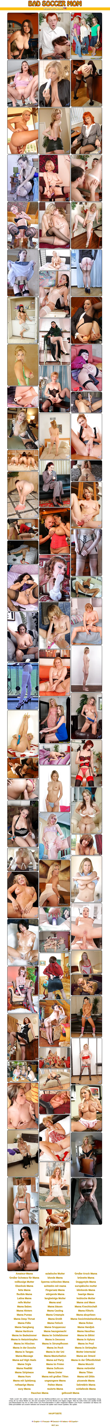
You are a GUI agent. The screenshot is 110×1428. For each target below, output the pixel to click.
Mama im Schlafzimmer (55, 1335)
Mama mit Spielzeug (24, 1380)
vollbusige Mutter (24, 1281)
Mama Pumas (24, 1314)
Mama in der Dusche (24, 1347)
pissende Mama (86, 1380)
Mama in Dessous (55, 1339)
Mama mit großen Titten (55, 1376)
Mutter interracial (85, 1351)
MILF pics (54, 1425)
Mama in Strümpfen (86, 1347)
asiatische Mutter (55, 1273)
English (36, 1421)
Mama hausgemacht (55, 1331)
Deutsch (56, 1421)
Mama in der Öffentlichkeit (86, 1360)
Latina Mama (24, 1298)
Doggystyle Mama (86, 1281)
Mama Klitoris (86, 1310)
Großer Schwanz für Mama (24, 1277)
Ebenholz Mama (24, 1286)
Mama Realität (24, 1368)
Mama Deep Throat (24, 1318)
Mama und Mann (86, 1302)
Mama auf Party (55, 1360)
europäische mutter (86, 1286)
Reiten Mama (55, 1384)
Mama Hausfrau (86, 1331)
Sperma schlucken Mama (55, 1281)
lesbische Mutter (85, 1298)
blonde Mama (55, 1277)
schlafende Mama (86, 1388)
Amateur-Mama (24, 1273)
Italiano (65, 1421)
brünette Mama (85, 1277)
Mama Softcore (55, 1368)
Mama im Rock (55, 1347)
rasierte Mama (55, 1388)
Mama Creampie (55, 1314)
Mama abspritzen (85, 1314)
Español (74, 1421)
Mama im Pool (86, 1343)
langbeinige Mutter (55, 1298)
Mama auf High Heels (24, 1360)
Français (46, 1421)
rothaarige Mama (24, 1384)
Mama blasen (55, 1306)
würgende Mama (55, 1294)
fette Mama (24, 1290)
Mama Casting (55, 1310)
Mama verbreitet (86, 1368)
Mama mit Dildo (86, 1376)
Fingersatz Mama (55, 1290)
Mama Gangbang (24, 1327)
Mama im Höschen (24, 1343)
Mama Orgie (24, 1364)
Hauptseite (55, 1413)
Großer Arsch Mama (86, 1273)
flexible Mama (24, 1294)
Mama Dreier (55, 1372)
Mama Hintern (24, 1310)
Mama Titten (86, 1372)
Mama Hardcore (24, 1331)
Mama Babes (24, 1306)
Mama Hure (24, 1376)
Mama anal (55, 1302)
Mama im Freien (55, 1364)
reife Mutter (24, 1302)
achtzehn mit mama (55, 1286)
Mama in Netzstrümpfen (24, 1339)
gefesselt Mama (70, 1393)
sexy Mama (24, 1388)
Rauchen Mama (39, 1393)
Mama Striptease (24, 1372)
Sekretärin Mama (85, 1384)
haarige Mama (86, 1294)
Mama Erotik (55, 1318)
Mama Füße (24, 1323)
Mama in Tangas (24, 1351)
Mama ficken (86, 1323)
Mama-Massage (24, 1356)
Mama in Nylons (86, 1339)
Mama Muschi (86, 1364)
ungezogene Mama (55, 1380)
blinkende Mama (86, 1290)
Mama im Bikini (85, 1335)
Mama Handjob (85, 1327)
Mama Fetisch (55, 1323)
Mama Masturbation (55, 1356)
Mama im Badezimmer (24, 1335)
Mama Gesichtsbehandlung (85, 1318)
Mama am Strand (85, 1356)
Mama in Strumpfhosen (55, 1343)
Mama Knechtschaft (86, 1306)
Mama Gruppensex (55, 1327)
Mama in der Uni (55, 1351)
